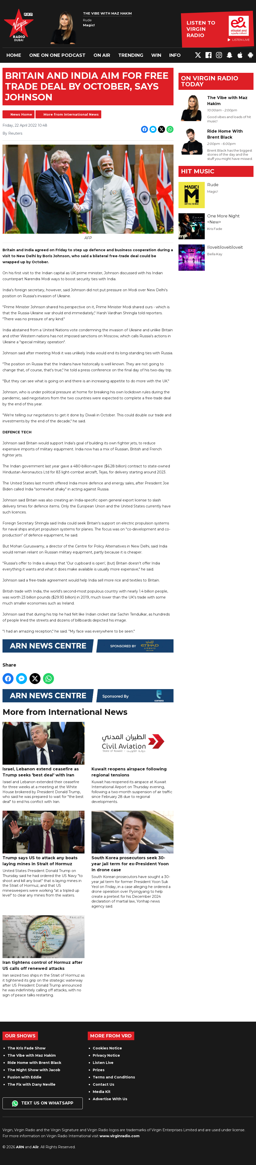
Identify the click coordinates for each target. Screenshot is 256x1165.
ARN (20, 1147)
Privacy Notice (106, 1055)
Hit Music (197, 171)
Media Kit (101, 1091)
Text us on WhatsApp (42, 1103)
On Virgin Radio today (209, 81)
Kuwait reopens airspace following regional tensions (133, 749)
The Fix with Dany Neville (32, 1084)
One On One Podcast (57, 55)
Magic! (212, 191)
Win (156, 55)
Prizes (98, 1070)
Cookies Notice (107, 1048)
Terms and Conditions (114, 1077)
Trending (130, 55)
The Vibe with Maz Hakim (32, 1055)
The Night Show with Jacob (34, 1070)
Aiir (35, 1147)
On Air (102, 55)
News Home (21, 114)
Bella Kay (214, 254)
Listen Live (103, 1062)
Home (13, 55)
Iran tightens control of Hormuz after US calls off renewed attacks (43, 943)
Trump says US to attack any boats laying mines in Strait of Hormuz (43, 838)
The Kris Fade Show (27, 1048)
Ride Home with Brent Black (34, 1062)
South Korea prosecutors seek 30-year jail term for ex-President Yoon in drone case (133, 841)
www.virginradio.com (120, 1136)
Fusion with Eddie (25, 1077)
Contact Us (103, 1084)
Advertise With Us (110, 1099)
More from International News (71, 114)
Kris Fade (214, 229)
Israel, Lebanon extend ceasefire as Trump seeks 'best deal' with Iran (43, 749)
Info (175, 55)
